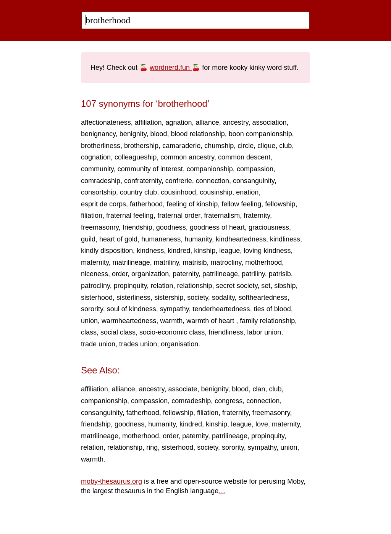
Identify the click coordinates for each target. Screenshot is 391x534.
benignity (133, 134)
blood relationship (198, 134)
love (261, 424)
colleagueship (136, 157)
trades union (138, 344)
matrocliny (226, 262)
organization (150, 274)
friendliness (225, 332)
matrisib (195, 262)
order (120, 274)
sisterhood (97, 297)
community (97, 169)
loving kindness (267, 250)
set (265, 286)
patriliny (253, 274)
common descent (244, 157)
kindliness (285, 239)
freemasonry (100, 227)
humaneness (161, 239)
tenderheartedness (221, 309)
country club (138, 192)
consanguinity (254, 181)
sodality (223, 297)
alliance (207, 122)
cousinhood (178, 192)
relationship (194, 286)
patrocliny (95, 286)
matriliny (166, 262)
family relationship (267, 321)
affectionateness (106, 122)
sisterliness (133, 297)
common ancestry (187, 157)
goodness (171, 227)
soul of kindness (131, 309)
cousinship (216, 192)
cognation (96, 157)
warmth (171, 321)
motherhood (263, 262)
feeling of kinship (192, 204)
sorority (92, 309)
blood (158, 134)
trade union (98, 344)
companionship (210, 169)
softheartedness (263, 297)
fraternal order (178, 215)
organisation (179, 344)
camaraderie (181, 146)
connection (212, 181)
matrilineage (131, 262)
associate (182, 389)
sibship (285, 286)
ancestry (236, 122)
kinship (204, 250)
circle (246, 146)
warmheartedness (129, 321)
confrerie (178, 181)
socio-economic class (172, 332)
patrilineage (220, 274)
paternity (186, 274)
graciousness (269, 227)
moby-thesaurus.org (111, 481)
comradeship (100, 181)
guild (88, 239)
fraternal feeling (129, 215)
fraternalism (222, 215)
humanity (198, 239)
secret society (237, 286)
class (89, 332)
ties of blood (272, 309)
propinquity (130, 286)
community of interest (150, 169)
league (229, 250)
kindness (150, 250)
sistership (168, 297)
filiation (91, 215)
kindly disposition (107, 250)
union (89, 321)
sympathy (174, 309)
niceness (94, 274)
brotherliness (100, 146)
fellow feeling (241, 204)
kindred (179, 250)
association (269, 122)
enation (247, 192)
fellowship (280, 204)
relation (161, 286)
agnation (179, 122)
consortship (98, 192)
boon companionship (260, 134)
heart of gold (118, 239)
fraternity (257, 215)
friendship (137, 227)
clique (266, 146)
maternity (95, 262)
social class (118, 332)
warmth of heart (211, 321)
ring (152, 447)
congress (228, 401)
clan (258, 389)
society (197, 297)
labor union (264, 332)
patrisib (280, 274)
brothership (141, 146)
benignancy (98, 134)
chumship (219, 146)
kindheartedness (241, 239)
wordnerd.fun (171, 67)
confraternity (143, 181)
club (285, 146)
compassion (255, 169)
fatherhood (146, 204)
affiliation (148, 122)
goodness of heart (217, 227)
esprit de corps (103, 204)
